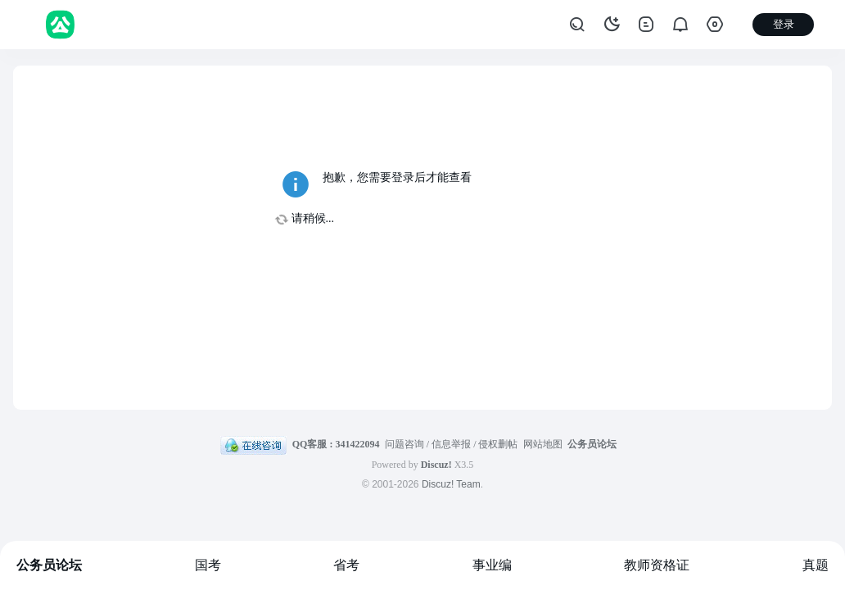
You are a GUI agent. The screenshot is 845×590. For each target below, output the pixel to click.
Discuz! (436, 464)
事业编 (492, 565)
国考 (208, 565)
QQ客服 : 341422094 (336, 444)
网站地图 (543, 444)
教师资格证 (656, 565)
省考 (346, 565)
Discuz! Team (451, 484)
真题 (815, 565)
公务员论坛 (49, 565)
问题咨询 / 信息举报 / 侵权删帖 (451, 444)
